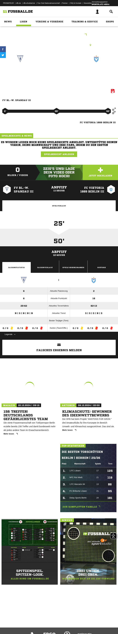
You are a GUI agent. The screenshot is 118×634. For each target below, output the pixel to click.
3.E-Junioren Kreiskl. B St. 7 (59, 35)
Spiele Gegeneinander (73, 267)
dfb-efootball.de (29, 3)
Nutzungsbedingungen (40, 624)
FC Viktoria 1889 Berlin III (96, 71)
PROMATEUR (8, 3)
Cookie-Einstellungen (92, 624)
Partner (65, 3)
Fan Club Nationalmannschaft (48, 3)
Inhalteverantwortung (73, 624)
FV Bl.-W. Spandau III (20, 71)
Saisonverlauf (45, 267)
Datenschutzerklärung (22, 624)
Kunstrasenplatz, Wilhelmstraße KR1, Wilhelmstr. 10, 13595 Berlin (59, 45)
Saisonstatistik (16, 267)
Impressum (6, 624)
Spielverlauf (59, 206)
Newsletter (88, 3)
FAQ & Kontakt (75, 3)
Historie (101, 267)
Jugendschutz (57, 624)
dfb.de (18, 3)
